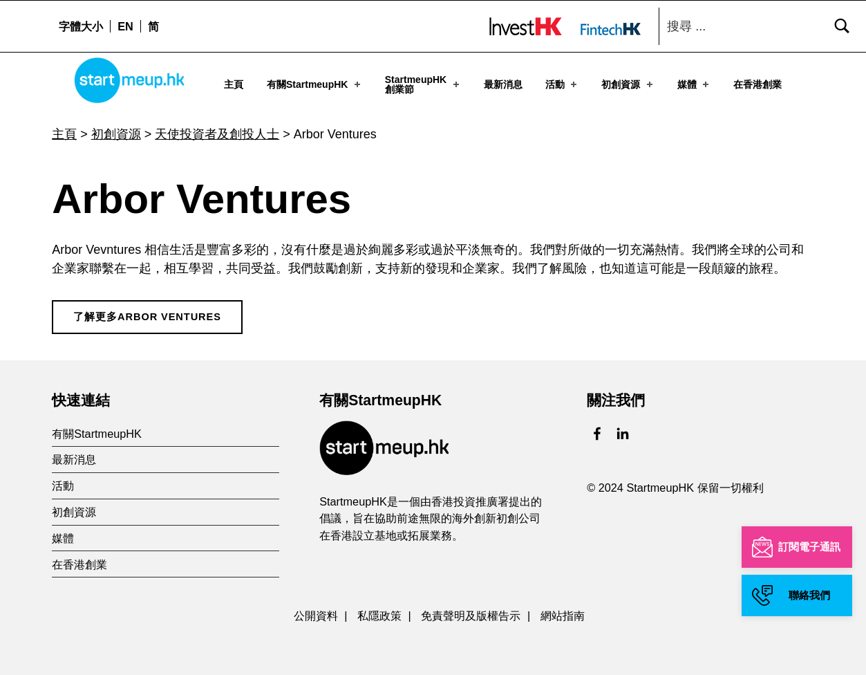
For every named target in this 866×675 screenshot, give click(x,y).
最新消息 (503, 84)
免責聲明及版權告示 (470, 611)
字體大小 (81, 26)
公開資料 (316, 611)
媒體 (694, 84)
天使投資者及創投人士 (217, 130)
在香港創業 (757, 84)
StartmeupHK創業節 (423, 84)
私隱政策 (379, 611)
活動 (562, 84)
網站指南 (562, 611)
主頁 (233, 84)
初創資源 (628, 84)
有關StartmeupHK (315, 84)
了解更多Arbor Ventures (147, 312)
